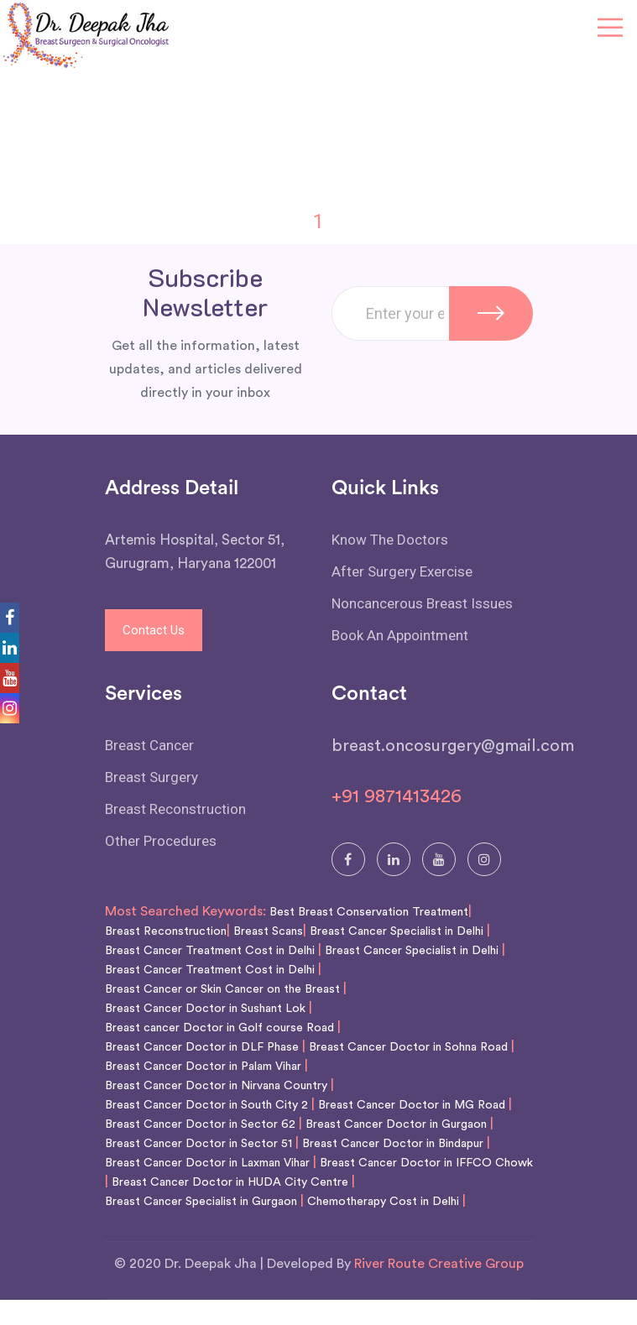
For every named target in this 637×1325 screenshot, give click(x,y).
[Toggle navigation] (610, 28)
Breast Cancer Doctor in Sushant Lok (205, 1009)
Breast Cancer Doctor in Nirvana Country (216, 1086)
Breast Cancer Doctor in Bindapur (392, 1144)
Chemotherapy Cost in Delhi (383, 1202)
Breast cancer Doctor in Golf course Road (219, 1028)
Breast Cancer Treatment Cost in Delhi (210, 951)
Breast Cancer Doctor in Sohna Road (408, 1047)
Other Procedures (161, 840)
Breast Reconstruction (175, 809)
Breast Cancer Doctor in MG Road (411, 1105)
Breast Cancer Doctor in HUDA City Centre (230, 1182)
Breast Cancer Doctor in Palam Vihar (203, 1066)
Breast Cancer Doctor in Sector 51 (198, 1144)
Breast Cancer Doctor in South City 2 (206, 1105)
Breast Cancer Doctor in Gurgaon (396, 1124)
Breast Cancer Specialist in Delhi (396, 931)
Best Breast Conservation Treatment (368, 912)
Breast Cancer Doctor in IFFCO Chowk (426, 1163)
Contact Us (154, 630)
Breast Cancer (149, 745)
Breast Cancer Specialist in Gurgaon (201, 1202)
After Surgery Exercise (402, 571)
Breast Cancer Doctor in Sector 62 (200, 1124)
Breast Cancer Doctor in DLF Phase (202, 1047)
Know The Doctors (390, 539)
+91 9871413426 (397, 796)
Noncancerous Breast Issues (422, 603)
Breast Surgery (151, 777)
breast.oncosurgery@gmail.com (453, 746)
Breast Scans (268, 931)
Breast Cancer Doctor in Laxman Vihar (207, 1163)
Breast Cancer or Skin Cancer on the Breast (222, 989)
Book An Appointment (400, 635)
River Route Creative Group (439, 1263)
